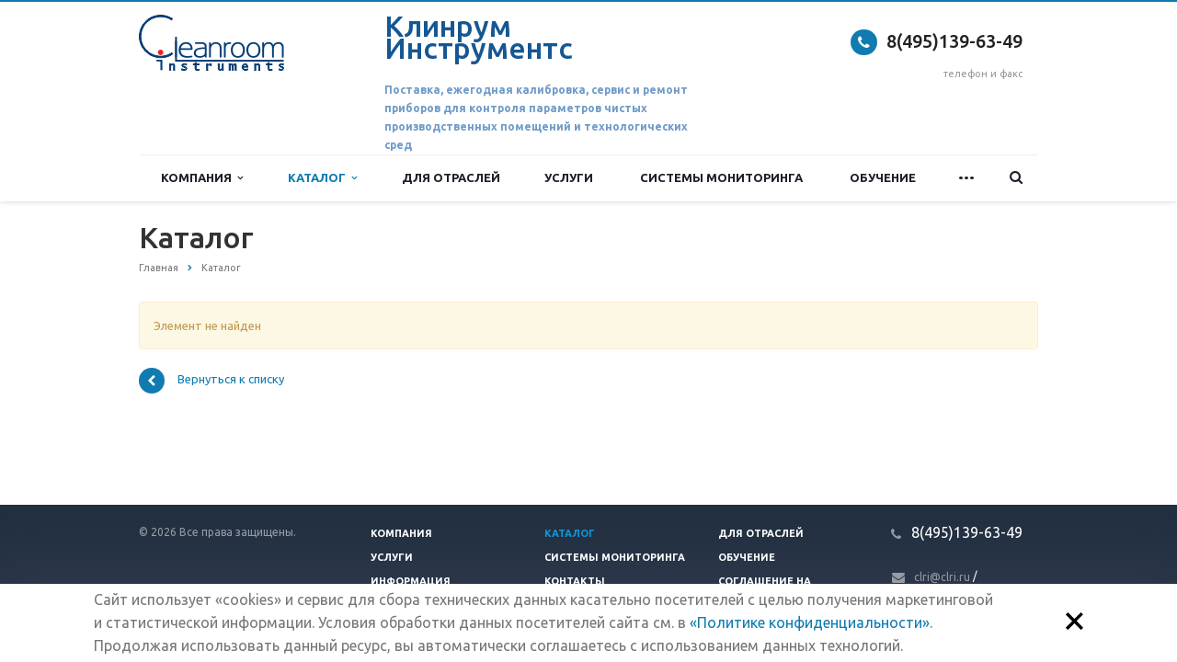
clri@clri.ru (942, 577)
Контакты (574, 581)
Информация (411, 581)
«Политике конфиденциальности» (810, 622)
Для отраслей (451, 177)
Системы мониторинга (721, 177)
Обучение (883, 177)
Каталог (322, 178)
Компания (202, 178)
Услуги (568, 177)
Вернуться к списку (211, 381)
